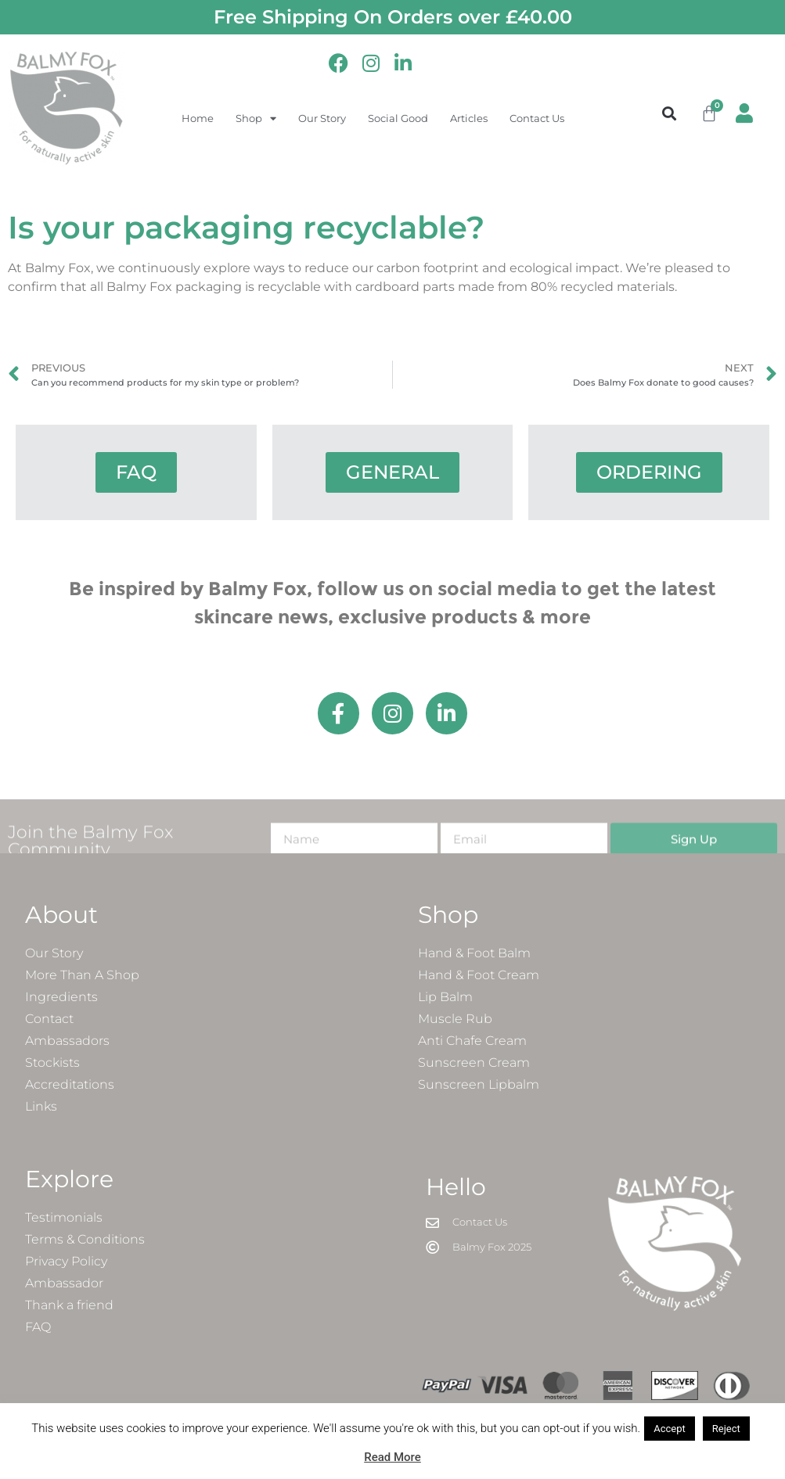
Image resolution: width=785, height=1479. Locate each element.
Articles (469, 118)
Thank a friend (69, 1305)
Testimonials (64, 1218)
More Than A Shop (82, 975)
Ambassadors (67, 1041)
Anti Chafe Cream (472, 1041)
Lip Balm (445, 997)
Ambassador (64, 1283)
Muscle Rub (455, 1019)
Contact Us (537, 118)
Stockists (52, 1063)
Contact (49, 1019)
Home (198, 118)
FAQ (136, 472)
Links (41, 1107)
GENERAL (392, 472)
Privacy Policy (66, 1262)
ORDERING (649, 472)
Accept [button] (670, 1428)
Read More (392, 1457)
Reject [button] (726, 1428)
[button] (669, 113)
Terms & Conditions (85, 1240)
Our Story (322, 118)
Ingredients (61, 997)
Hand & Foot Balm (474, 953)
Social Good (398, 118)
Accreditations (69, 1085)
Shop (256, 118)
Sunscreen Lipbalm (478, 1085)
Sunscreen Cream (474, 1063)
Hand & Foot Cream (478, 975)
